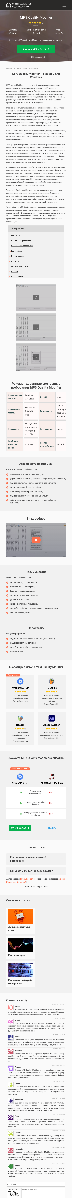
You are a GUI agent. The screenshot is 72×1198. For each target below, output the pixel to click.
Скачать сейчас (20, 828)
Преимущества (17, 256)
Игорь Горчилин (27, 879)
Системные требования (21, 241)
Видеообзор (16, 251)
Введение (15, 235)
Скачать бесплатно (36, 49)
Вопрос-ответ (17, 277)
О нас (56, 1193)
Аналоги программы (20, 266)
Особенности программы (22, 246)
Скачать (14, 272)
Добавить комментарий (35, 1177)
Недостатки (16, 261)
